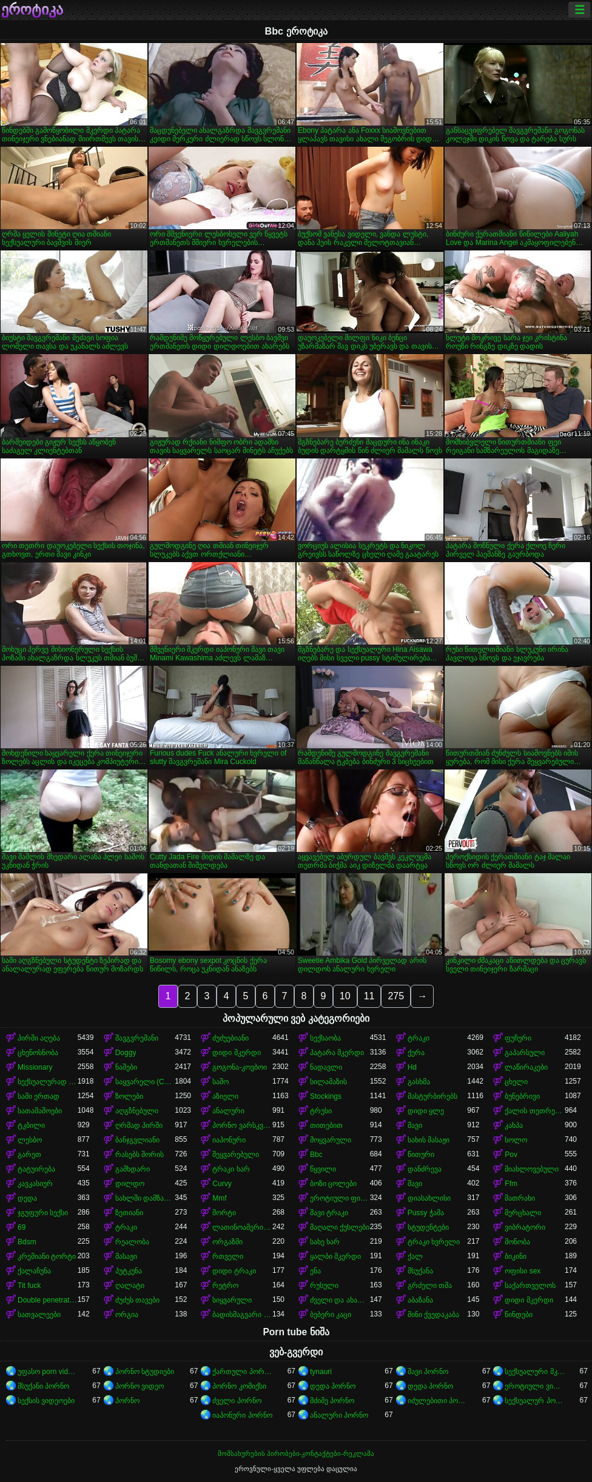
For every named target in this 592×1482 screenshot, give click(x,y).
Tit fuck (29, 1285)
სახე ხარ (325, 1242)
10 (345, 996)
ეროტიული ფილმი (340, 1198)
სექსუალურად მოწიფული (48, 1082)
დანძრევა (425, 1169)
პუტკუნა (128, 1271)
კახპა (514, 1125)
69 (21, 1227)
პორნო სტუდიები (144, 1371)
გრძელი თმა (430, 1285)
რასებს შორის (139, 1154)
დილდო (129, 1183)
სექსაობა (325, 1038)
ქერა (416, 1052)
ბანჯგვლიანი (137, 1140)
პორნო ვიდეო (139, 1386)
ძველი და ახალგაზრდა (340, 1300)
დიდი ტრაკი (233, 1271)
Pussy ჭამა (426, 1213)
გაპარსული (525, 1052)
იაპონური (229, 1140)
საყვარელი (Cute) (145, 1082)
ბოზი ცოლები (333, 1183)
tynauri (321, 1371)
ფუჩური (518, 1038)
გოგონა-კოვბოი (239, 1067)
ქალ (415, 1256)
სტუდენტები (428, 1227)
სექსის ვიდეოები (46, 1400)
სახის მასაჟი (428, 1140)
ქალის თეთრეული (535, 1111)
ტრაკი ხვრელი (434, 1242)
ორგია (126, 1314)
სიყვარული (232, 1300)
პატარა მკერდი (337, 1052)
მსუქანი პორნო (43, 1386)
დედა (27, 1198)
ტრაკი (418, 1038)
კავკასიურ (35, 1183)
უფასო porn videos (48, 1371)
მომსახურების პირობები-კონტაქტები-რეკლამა (296, 1453)
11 (369, 996)
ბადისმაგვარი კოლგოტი (242, 1314)
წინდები (519, 1314)
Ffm (511, 1183)
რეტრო (225, 1285)
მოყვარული (330, 1140)
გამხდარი (132, 1169)
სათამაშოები (40, 1111)
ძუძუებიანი (230, 1038)
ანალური (228, 1111)
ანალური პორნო (339, 1415)
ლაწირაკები (526, 1067)
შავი (415, 1125)
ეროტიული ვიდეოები (535, 1386)
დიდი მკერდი (236, 1052)
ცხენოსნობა (38, 1052)
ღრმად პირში (139, 1125)
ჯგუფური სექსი (43, 1213)
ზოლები (129, 1096)
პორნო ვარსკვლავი (242, 1125)
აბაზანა (420, 1300)
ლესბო (30, 1140)
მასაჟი (126, 1256)
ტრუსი (321, 1111)
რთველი (227, 1256)
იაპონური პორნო (242, 1415)
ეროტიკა (32, 10)
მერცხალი (523, 1213)
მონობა (517, 1242)
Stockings (325, 1096)
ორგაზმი (227, 1242)
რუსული (324, 1285)
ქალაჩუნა (34, 1271)
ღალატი (129, 1285)
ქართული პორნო (242, 1371)
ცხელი (516, 1082)
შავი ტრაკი (329, 1213)
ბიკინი (515, 1256)
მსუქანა (420, 1271)
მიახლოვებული (532, 1169)
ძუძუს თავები (137, 1300)
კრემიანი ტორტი (47, 1256)
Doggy (125, 1052)
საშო (220, 1082)
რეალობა (132, 1242)
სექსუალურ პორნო (535, 1400)
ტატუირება (36, 1169)
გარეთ (29, 1154)
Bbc (316, 1154)
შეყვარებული (235, 1154)
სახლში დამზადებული (145, 1198)
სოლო (516, 1140)
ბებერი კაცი (330, 1314)
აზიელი (225, 1096)
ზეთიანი (129, 1213)
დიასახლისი (429, 1198)
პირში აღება (39, 1038)
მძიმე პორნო (332, 1400)
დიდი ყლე (426, 1111)
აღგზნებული (136, 1111)
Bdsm (27, 1242)
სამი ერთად (38, 1096)
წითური (421, 1154)
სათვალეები (39, 1314)
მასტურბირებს (432, 1096)
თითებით (326, 1125)
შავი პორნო (428, 1371)
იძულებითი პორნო (438, 1400)
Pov (511, 1154)
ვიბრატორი (525, 1227)
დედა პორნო (332, 1386)
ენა (315, 1271)
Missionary (35, 1067)
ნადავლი (326, 1067)
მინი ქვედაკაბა (433, 1314)
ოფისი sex (522, 1271)
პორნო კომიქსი (239, 1386)
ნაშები (126, 1067)
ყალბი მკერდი (335, 1256)
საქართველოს (530, 1285)
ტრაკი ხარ (230, 1169)
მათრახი (520, 1198)
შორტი (224, 1213)
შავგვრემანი (136, 1038)
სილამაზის (328, 1082)
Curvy (221, 1183)
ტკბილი (31, 1125)
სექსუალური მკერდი (535, 1371)
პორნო (127, 1400)
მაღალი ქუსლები (339, 1227)
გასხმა (419, 1082)
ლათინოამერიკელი (242, 1227)
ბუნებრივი (522, 1096)
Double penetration (48, 1300)
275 (396, 996)
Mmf (219, 1198)
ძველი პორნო (236, 1400)
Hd (412, 1067)
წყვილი (323, 1169)
